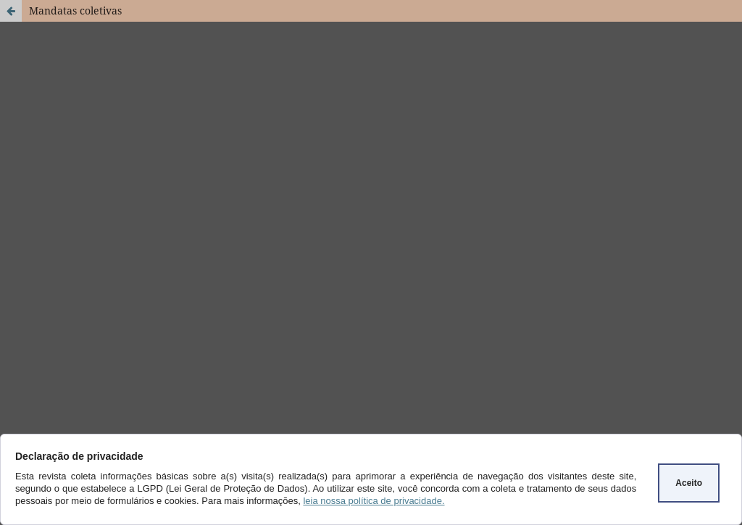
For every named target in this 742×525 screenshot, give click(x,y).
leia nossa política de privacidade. (373, 500)
